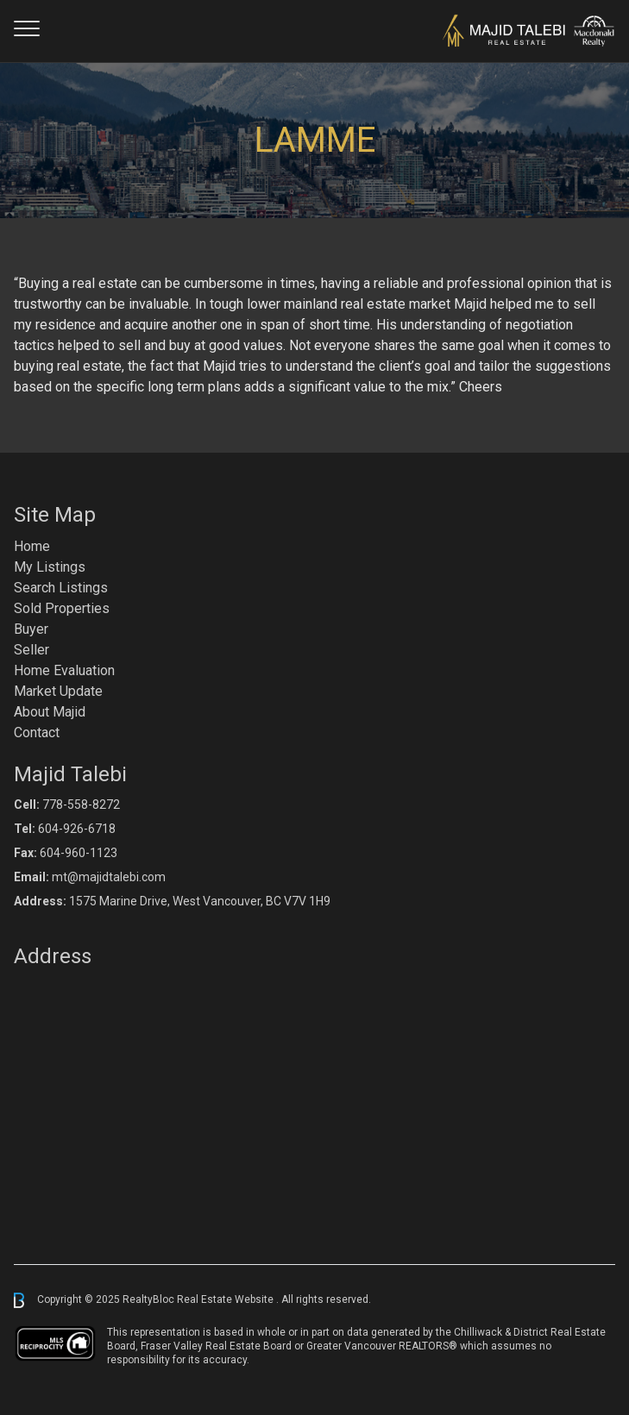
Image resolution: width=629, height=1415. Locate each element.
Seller (31, 650)
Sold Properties (62, 608)
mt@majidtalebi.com (109, 877)
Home (32, 546)
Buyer (31, 629)
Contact (37, 732)
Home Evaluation (64, 670)
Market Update (58, 691)
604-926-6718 (77, 829)
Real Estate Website (226, 1299)
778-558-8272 (81, 804)
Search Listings (61, 587)
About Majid (49, 712)
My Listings (49, 567)
